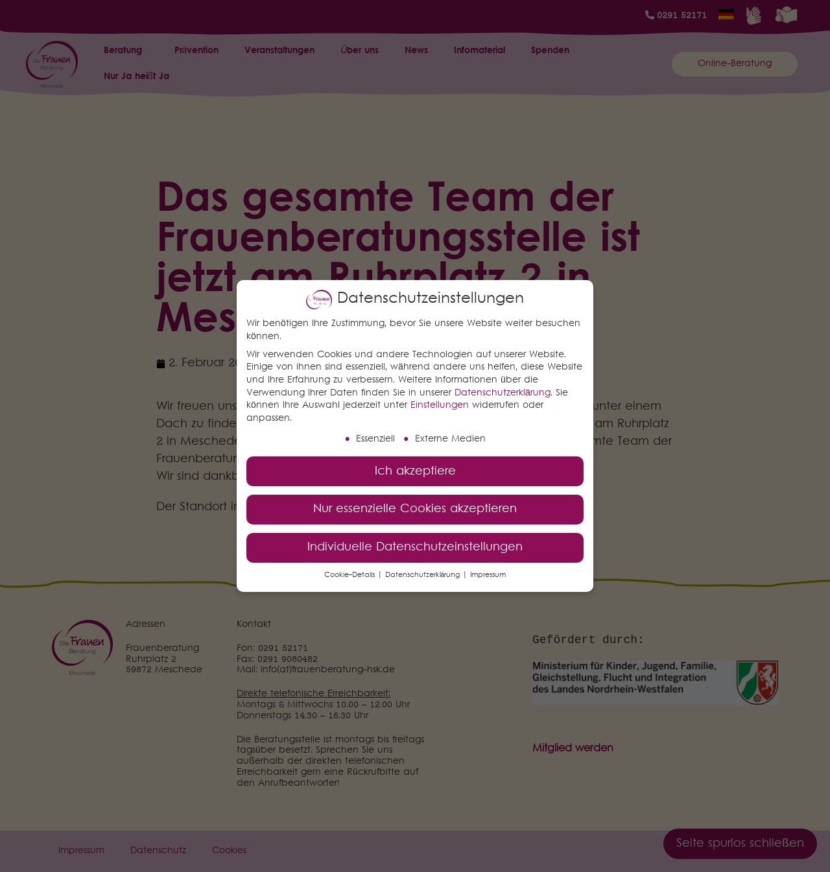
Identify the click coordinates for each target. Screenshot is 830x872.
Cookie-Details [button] (350, 575)
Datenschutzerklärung (503, 392)
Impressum (488, 575)
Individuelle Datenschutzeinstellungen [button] (415, 547)
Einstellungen (439, 405)
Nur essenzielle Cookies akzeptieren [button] (415, 509)
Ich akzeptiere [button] (415, 470)
